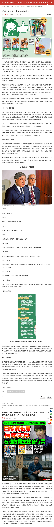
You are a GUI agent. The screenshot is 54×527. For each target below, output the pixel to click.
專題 (48, 2)
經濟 (17, 391)
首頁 (6, 2)
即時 (18, 2)
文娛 (37, 2)
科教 (40, 2)
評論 (24, 2)
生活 (31, 2)
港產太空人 (12, 2)
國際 (3, 418)
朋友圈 (44, 2)
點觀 (27, 2)
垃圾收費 (10, 391)
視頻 (21, 2)
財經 (34, 2)
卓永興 (23, 391)
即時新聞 (5, 14)
